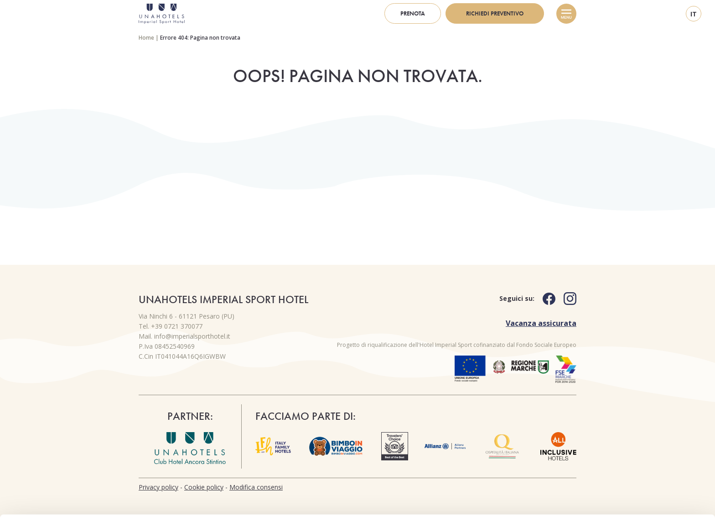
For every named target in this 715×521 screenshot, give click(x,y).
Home (146, 37)
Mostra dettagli (144, 503)
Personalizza (639, 444)
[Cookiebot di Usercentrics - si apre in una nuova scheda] (59, 503)
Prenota (412, 13)
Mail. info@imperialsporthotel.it (184, 336)
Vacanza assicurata (541, 323)
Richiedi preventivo (494, 13)
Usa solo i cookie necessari (639, 474)
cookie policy (245, 478)
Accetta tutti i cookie (639, 414)
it (693, 14)
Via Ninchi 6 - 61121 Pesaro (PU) (186, 316)
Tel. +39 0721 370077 (170, 326)
